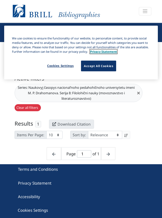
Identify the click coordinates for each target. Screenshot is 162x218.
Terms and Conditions (38, 169)
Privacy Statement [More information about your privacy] (103, 52)
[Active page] (84, 154)
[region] (81, 52)
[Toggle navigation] (145, 11)
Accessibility (29, 196)
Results (24, 123)
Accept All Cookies (98, 66)
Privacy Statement (34, 183)
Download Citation (71, 124)
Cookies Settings (33, 210)
